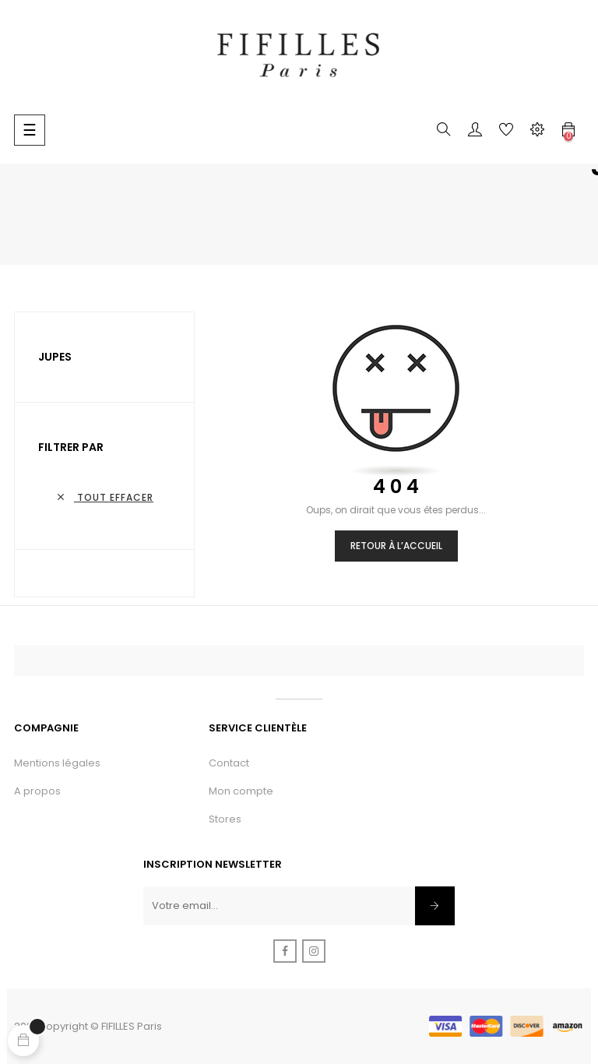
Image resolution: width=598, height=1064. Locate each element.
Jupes (55, 357)
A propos (37, 791)
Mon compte (241, 791)
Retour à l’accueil (396, 545)
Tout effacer (104, 497)
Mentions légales (57, 763)
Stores (225, 819)
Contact (229, 763)
